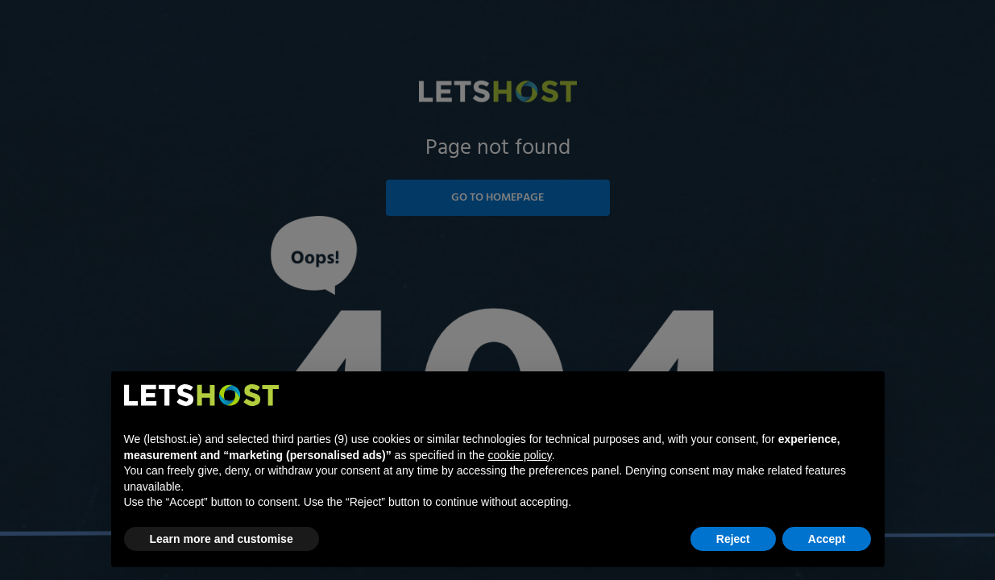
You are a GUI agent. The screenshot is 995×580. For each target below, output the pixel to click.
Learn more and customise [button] (221, 538)
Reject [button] (733, 538)
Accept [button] (827, 538)
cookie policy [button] (520, 455)
